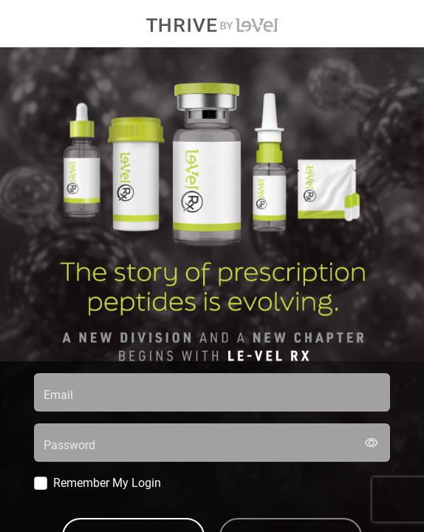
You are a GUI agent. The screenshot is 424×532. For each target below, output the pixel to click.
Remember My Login (107, 482)
